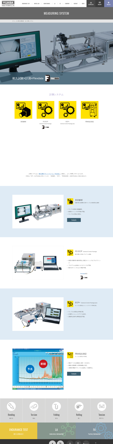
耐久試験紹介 (21, 21)
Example (74, 180)
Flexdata (82, 233)
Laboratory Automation (36, 413)
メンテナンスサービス (36, 420)
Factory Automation (35, 416)
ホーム (14, 21)
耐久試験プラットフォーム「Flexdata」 (50, 133)
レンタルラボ (33, 418)
